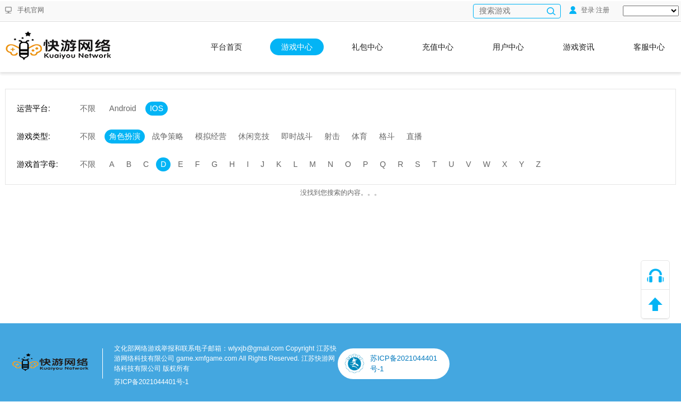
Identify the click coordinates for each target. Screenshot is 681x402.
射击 (332, 136)
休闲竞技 (253, 136)
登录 (581, 10)
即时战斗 (297, 136)
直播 (414, 136)
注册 (602, 10)
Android (122, 108)
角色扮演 (124, 136)
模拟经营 (210, 136)
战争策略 (167, 136)
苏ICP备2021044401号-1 (151, 382)
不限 (88, 108)
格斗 (387, 136)
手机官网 (30, 10)
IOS (156, 108)
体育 (359, 136)
